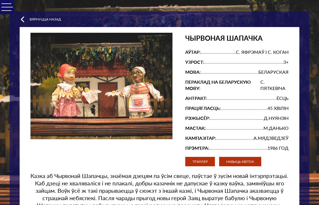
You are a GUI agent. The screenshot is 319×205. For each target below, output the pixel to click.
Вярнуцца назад (40, 19)
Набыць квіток (240, 161)
